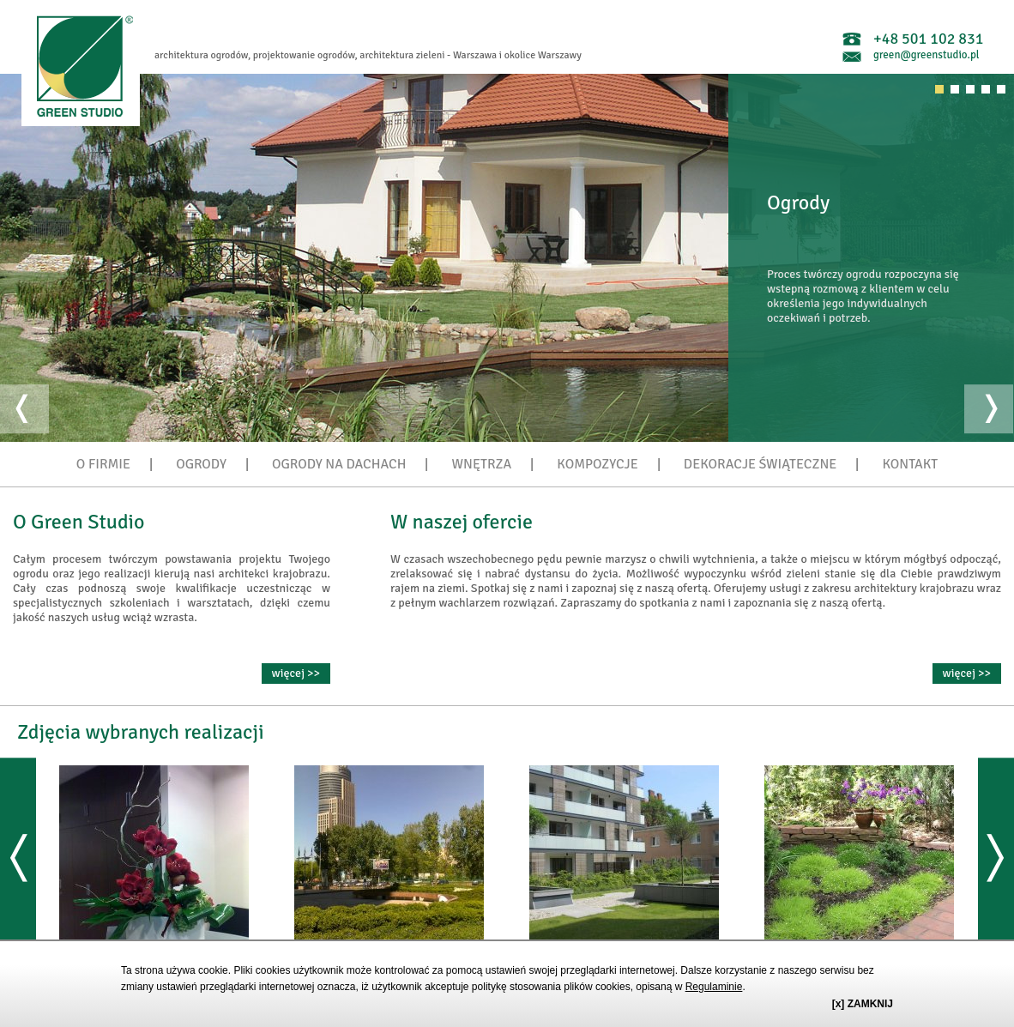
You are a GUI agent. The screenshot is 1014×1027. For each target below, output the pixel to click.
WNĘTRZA (482, 464)
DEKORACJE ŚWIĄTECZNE (760, 464)
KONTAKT (910, 464)
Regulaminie (714, 987)
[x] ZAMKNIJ (862, 1004)
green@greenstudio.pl (926, 55)
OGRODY (201, 464)
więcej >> (296, 673)
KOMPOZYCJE (597, 464)
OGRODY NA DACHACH (339, 464)
